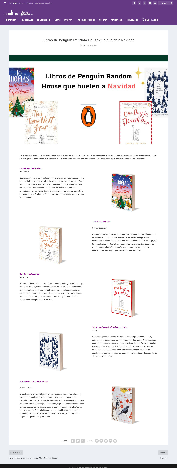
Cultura (68, 18)
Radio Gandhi (150, 18)
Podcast (103, 18)
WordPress (104, 465)
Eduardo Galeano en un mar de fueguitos (35, 3)
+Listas (57, 18)
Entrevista (11, 18)
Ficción (83, 43)
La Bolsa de (27, 18)
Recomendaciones (86, 18)
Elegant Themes (84, 465)
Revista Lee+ (117, 18)
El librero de (43, 18)
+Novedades (132, 18)
